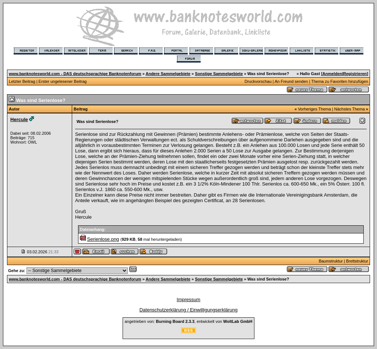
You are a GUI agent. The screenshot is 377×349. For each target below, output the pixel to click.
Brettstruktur (357, 261)
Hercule (19, 119)
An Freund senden (291, 81)
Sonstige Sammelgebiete (219, 73)
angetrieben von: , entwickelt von (188, 321)
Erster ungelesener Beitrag (63, 81)
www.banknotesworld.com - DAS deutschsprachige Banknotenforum (75, 73)
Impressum (188, 299)
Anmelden (332, 73)
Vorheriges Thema (314, 109)
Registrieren (355, 73)
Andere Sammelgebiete (167, 73)
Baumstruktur (331, 261)
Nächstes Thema (349, 109)
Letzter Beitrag (22, 81)
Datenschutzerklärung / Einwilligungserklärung (189, 310)
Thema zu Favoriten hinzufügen (339, 81)
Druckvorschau (257, 81)
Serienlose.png (103, 239)
